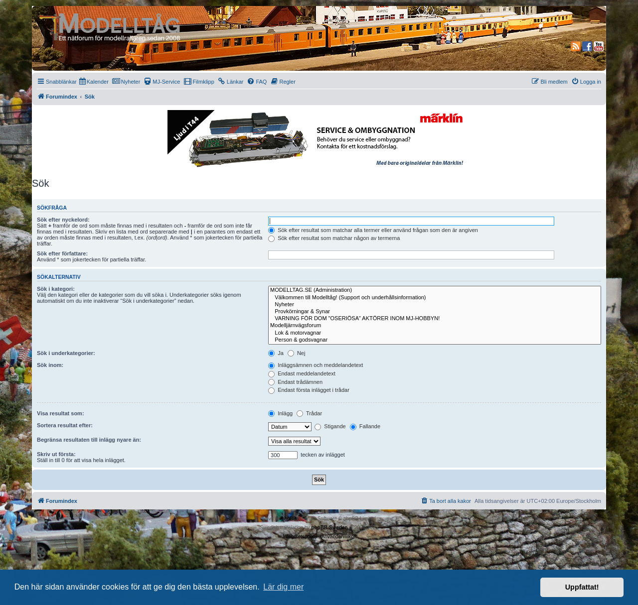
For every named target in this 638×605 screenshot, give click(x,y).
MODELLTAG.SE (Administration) (434, 290)
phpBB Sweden (329, 527)
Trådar (309, 413)
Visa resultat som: (60, 413)
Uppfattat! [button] (582, 587)
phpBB (289, 518)
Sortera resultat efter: (65, 425)
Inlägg (280, 413)
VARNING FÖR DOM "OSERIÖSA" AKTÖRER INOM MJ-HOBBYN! (434, 318)
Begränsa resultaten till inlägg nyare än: (89, 440)
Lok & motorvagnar (434, 333)
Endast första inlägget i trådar (308, 390)
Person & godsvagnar (434, 340)
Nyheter (434, 304)
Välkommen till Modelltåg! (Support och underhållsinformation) (434, 297)
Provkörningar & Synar (434, 311)
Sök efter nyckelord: (63, 220)
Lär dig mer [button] (283, 587)
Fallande (365, 426)
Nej (297, 353)
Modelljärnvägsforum (434, 325)
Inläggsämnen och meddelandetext (315, 365)
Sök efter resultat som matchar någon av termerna (334, 238)
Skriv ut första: (56, 454)
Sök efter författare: (62, 253)
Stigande (330, 426)
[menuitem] (94, 82)
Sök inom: (50, 365)
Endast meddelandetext (301, 373)
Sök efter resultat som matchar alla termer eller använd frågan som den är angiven (373, 230)
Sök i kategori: (56, 289)
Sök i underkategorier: (66, 353)
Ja (276, 353)
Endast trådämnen (295, 382)
